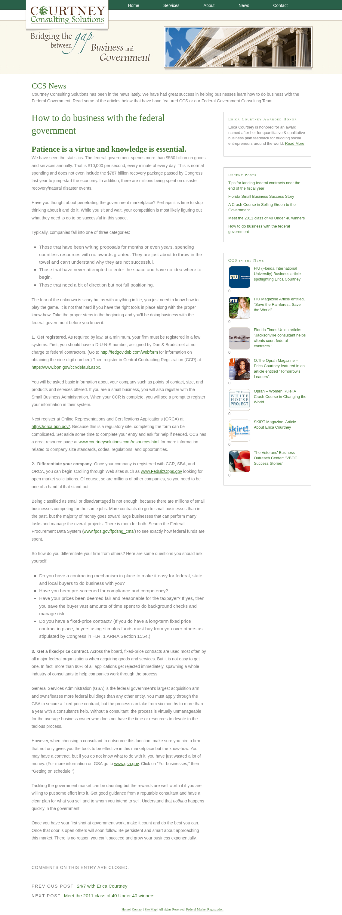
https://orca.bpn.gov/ (51, 426)
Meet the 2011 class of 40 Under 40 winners (109, 895)
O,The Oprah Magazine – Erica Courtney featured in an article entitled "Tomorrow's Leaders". (266, 369)
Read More (294, 143)
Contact (280, 5)
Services (171, 5)
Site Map (151, 909)
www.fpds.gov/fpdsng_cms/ (109, 531)
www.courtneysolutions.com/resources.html (119, 441)
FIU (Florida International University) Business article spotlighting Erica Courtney (264, 277)
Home (133, 5)
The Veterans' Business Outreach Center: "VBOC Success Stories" (262, 461)
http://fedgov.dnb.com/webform (129, 352)
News (244, 5)
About (209, 5)
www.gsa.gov (126, 763)
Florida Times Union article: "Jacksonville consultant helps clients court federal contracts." (267, 338)
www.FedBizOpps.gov (161, 471)
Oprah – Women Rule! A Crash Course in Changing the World (267, 400)
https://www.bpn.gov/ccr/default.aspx (66, 367)
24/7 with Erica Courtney (102, 886)
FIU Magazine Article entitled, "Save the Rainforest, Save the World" (266, 307)
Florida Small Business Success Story (261, 196)
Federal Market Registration (204, 909)
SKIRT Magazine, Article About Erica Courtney (262, 430)
